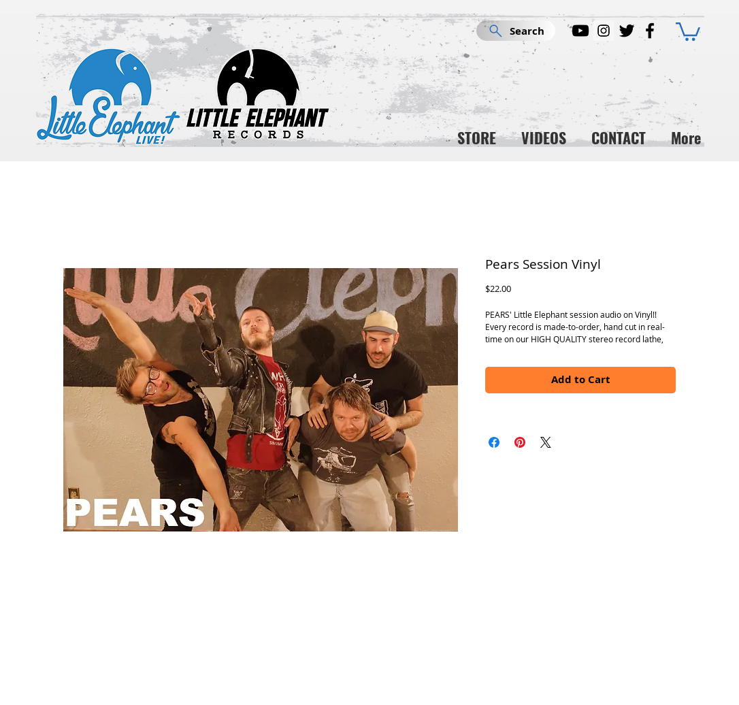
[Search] (515, 30)
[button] (688, 30)
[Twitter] (627, 30)
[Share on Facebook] (494, 442)
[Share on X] (546, 442)
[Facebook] (650, 30)
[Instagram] (603, 30)
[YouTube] (580, 30)
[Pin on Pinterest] (520, 442)
